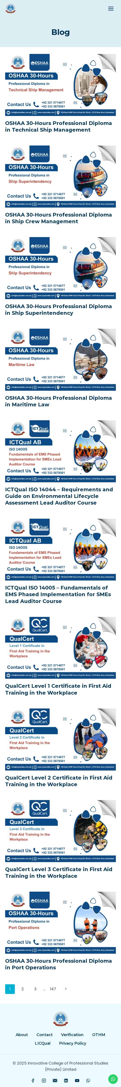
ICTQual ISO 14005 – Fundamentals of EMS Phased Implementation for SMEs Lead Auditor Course (58, 594)
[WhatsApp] (88, 1080)
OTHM (98, 1034)
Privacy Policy (72, 1043)
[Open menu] (111, 8)
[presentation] (60, 85)
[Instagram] (44, 1080)
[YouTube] (77, 1080)
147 (53, 989)
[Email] (55, 1080)
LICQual (43, 1043)
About (22, 1034)
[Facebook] (33, 1080)
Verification (72, 1034)
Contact (45, 1034)
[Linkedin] (66, 1080)
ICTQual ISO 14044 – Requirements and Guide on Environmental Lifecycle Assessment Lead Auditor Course (59, 496)
